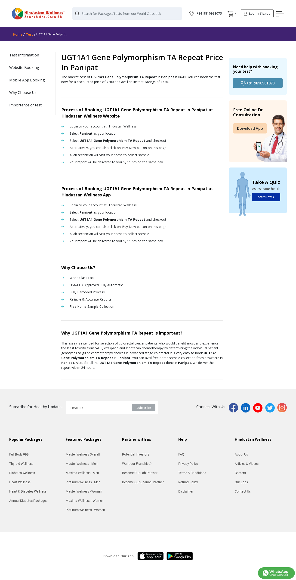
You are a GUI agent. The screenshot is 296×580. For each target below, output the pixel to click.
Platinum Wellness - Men (83, 482)
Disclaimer (185, 491)
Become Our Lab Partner (139, 473)
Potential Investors (135, 454)
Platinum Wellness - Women (85, 510)
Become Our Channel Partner (143, 482)
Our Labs (241, 482)
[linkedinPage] (247, 407)
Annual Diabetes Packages (28, 500)
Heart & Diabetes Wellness (27, 491)
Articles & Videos (247, 463)
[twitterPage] (271, 407)
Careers (240, 473)
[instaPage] (282, 407)
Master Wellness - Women (84, 491)
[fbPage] (235, 407)
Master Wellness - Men (82, 463)
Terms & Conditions (192, 473)
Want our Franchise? (137, 463)
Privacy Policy (188, 463)
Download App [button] (250, 128)
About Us (241, 454)
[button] (230, 13)
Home (17, 34)
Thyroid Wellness (21, 463)
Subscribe (143, 408)
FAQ (181, 454)
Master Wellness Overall (83, 454)
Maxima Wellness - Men (82, 473)
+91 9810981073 (258, 83)
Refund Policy (188, 482)
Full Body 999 (19, 454)
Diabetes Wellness (22, 473)
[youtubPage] (259, 407)
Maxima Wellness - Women (85, 500)
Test (29, 34)
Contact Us (243, 491)
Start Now (266, 197)
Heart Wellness (20, 482)
